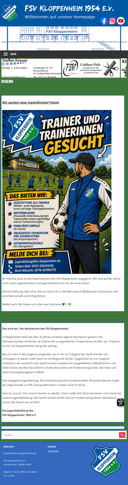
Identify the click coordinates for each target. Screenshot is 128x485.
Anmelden (53, 451)
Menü (13, 54)
